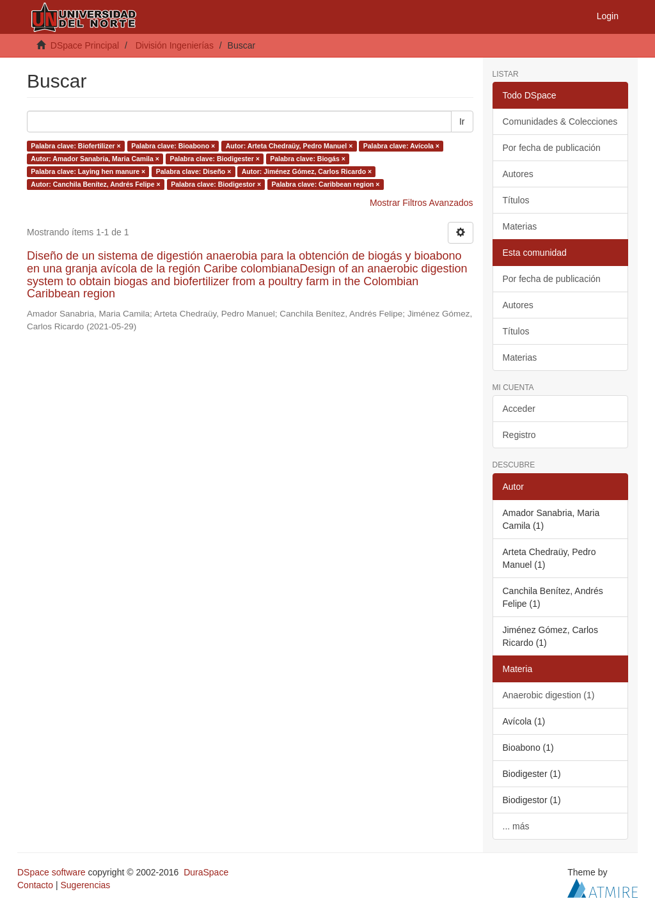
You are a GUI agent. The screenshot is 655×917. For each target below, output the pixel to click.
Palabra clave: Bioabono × (173, 146)
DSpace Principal (85, 45)
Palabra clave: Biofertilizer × (75, 146)
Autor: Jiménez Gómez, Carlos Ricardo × (307, 171)
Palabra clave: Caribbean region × (326, 184)
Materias (520, 226)
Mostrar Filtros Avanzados (421, 203)
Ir (462, 121)
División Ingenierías (175, 45)
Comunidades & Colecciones (560, 121)
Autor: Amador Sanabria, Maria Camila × (95, 158)
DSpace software (51, 872)
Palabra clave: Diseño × (194, 171)
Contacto (35, 885)
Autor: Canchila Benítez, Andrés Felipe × (95, 184)
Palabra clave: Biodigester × (214, 158)
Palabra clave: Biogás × (307, 158)
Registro (519, 435)
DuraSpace (206, 872)
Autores (518, 174)
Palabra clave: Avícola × (401, 146)
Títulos (516, 200)
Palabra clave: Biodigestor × (216, 184)
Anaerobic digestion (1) (549, 695)
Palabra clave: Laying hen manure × (88, 171)
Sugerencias (85, 885)
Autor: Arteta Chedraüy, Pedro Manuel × (289, 146)
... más (516, 826)
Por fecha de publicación (552, 148)
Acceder (519, 409)
